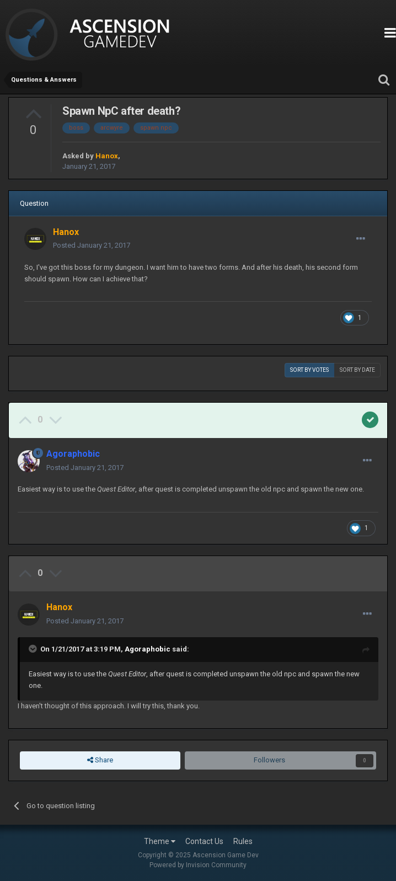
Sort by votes (309, 370)
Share (100, 760)
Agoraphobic (147, 649)
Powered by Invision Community (198, 865)
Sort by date (357, 370)
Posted (91, 245)
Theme (159, 841)
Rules (243, 841)
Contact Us (204, 841)
